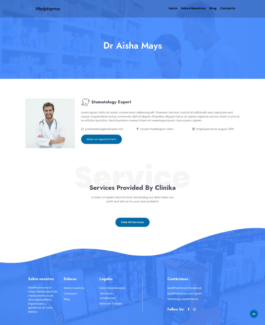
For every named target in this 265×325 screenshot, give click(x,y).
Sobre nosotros (193, 8)
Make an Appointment (101, 139)
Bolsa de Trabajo (111, 303)
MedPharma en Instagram (184, 293)
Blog (213, 8)
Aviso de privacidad (112, 288)
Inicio (173, 8)
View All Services (132, 222)
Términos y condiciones (108, 296)
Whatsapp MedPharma (182, 299)
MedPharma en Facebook (184, 288)
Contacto (227, 8)
